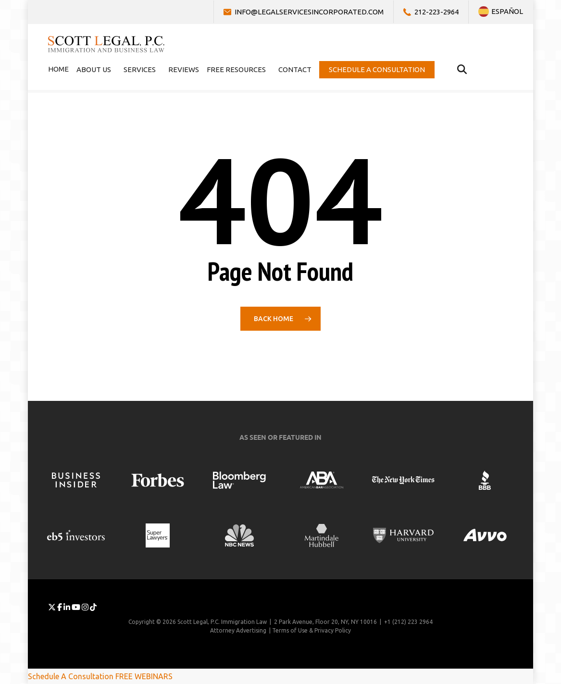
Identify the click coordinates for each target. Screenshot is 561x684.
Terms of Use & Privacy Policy (311, 630)
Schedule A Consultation (70, 676)
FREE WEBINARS (144, 676)
